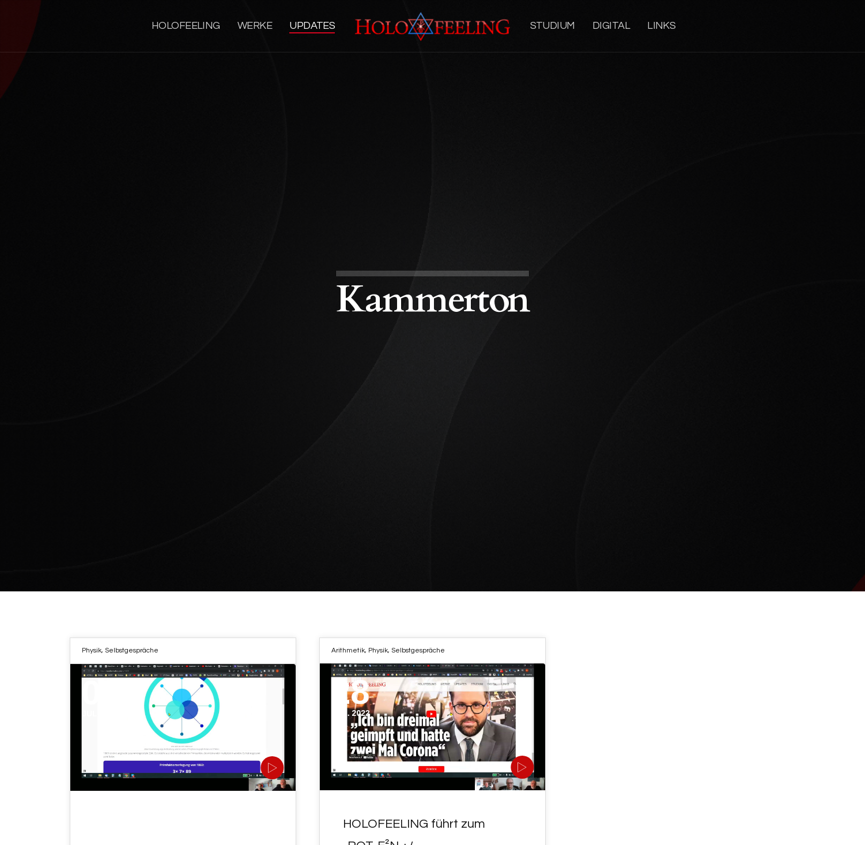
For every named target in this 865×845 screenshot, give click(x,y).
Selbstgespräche (131, 650)
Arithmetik (348, 650)
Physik (91, 650)
